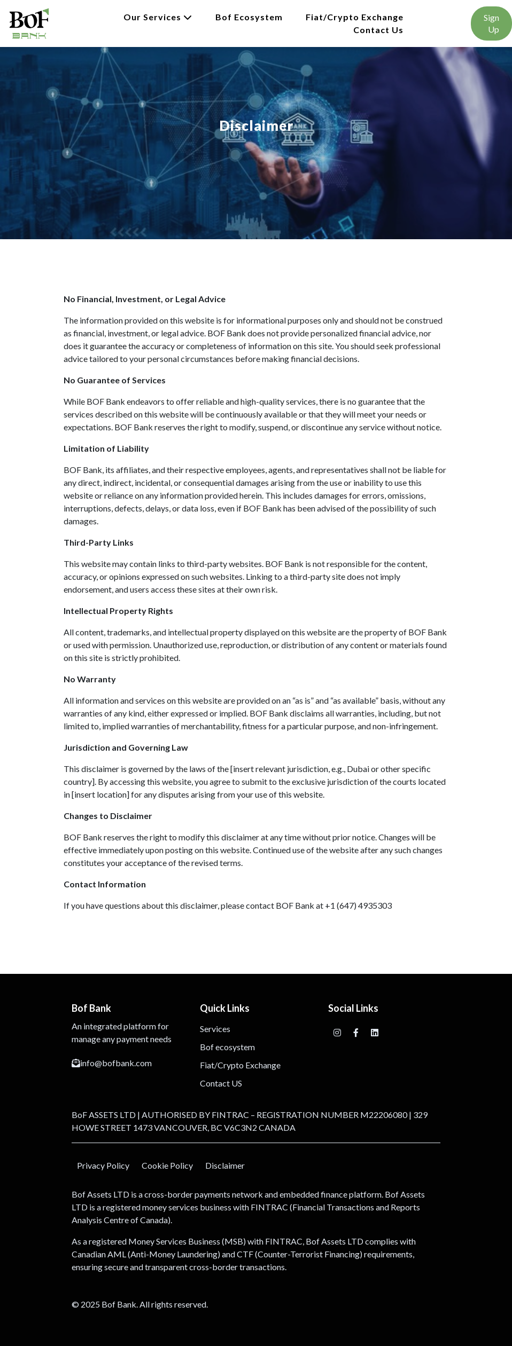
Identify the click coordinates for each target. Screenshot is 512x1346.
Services (215, 1029)
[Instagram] (338, 1032)
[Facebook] (356, 1032)
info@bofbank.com (112, 1063)
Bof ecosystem (249, 17)
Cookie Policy (167, 1165)
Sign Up (491, 23)
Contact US (221, 1083)
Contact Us (378, 30)
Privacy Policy (103, 1165)
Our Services (157, 17)
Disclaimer (225, 1165)
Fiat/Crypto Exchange (355, 17)
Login (437, 23)
